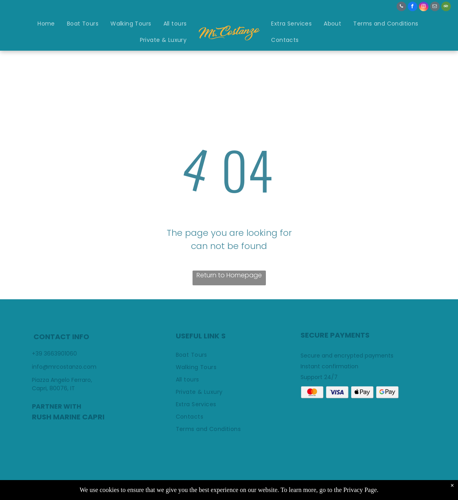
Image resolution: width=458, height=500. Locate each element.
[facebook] (412, 7)
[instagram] (424, 7)
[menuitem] (46, 24)
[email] (435, 7)
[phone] (401, 7)
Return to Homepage (229, 275)
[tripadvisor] (446, 7)
